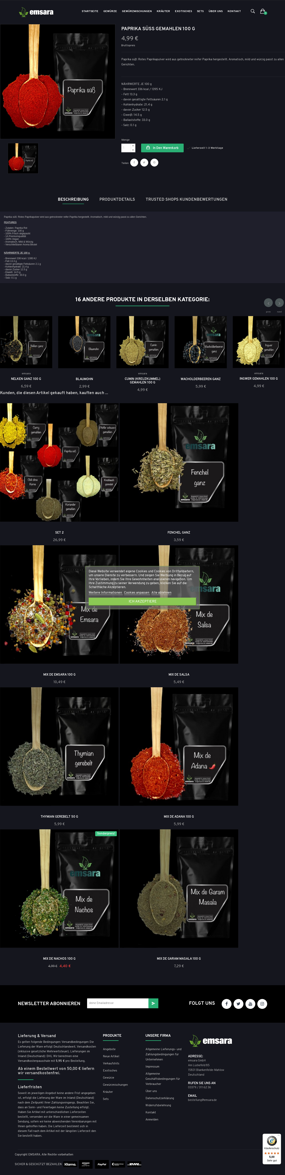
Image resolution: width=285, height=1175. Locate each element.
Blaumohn (84, 379)
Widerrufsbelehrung (158, 1105)
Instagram (262, 1004)
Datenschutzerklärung (159, 1098)
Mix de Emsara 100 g (59, 675)
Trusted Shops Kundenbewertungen (186, 199)
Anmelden (151, 1120)
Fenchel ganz (179, 533)
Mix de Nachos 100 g (59, 959)
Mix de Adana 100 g (179, 817)
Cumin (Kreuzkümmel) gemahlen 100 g (142, 380)
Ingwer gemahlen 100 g (259, 379)
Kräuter (108, 1092)
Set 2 (59, 533)
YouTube (250, 1004)
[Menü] (278, 1136)
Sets (106, 1099)
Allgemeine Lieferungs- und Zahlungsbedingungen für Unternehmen (163, 1055)
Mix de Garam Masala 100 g (179, 959)
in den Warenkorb (165, 148)
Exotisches (110, 1071)
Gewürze (108, 1078)
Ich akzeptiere (143, 601)
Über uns (151, 1091)
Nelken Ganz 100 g (26, 379)
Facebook (227, 1004)
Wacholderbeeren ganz (201, 379)
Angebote (109, 1049)
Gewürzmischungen (115, 1085)
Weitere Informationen (106, 593)
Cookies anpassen (137, 593)
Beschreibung (73, 199)
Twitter (238, 1004)
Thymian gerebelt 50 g (59, 817)
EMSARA (34, 1155)
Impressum (152, 1067)
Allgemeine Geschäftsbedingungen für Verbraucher (162, 1079)
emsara (26, 373)
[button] (262, 11)
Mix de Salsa (179, 675)
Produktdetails (117, 199)
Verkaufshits (111, 1064)
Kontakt (150, 1113)
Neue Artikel (111, 1056)
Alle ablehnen (161, 593)
